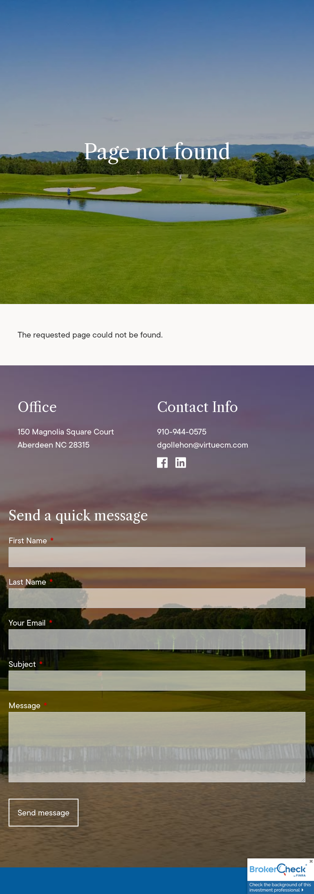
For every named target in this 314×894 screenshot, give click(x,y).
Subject (60, 664)
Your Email (65, 622)
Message (62, 705)
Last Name (65, 582)
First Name (66, 540)
